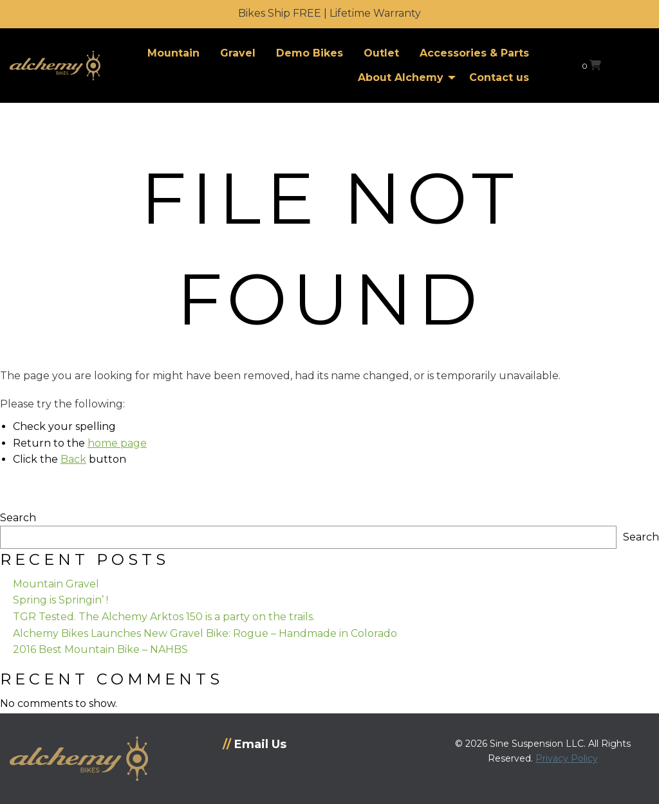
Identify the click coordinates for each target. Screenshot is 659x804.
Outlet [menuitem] (381, 53)
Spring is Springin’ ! (60, 600)
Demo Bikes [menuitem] (309, 53)
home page (117, 443)
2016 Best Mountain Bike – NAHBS (100, 649)
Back (73, 459)
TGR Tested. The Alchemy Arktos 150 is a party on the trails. (164, 617)
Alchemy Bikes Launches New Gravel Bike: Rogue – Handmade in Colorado (205, 633)
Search (18, 518)
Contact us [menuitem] (499, 77)
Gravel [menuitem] (237, 53)
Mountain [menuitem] (173, 53)
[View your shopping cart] (591, 65)
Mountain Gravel (56, 584)
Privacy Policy (566, 758)
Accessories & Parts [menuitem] (474, 53)
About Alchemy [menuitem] (400, 77)
